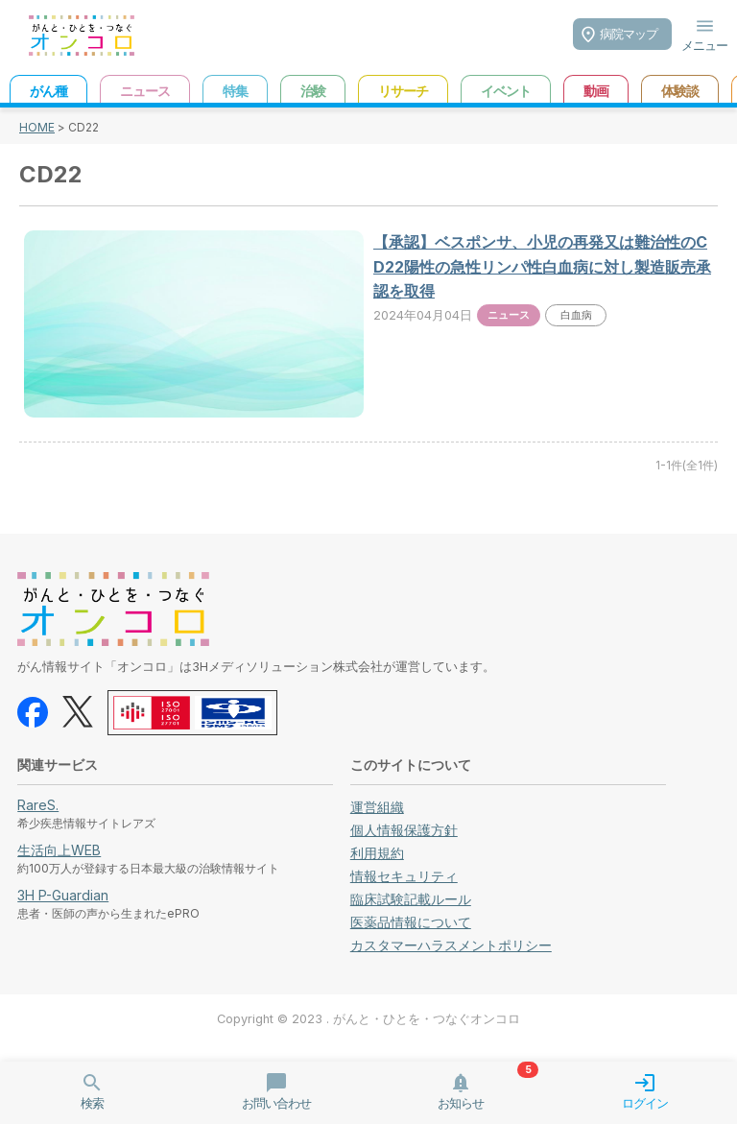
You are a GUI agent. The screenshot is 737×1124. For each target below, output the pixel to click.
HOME (37, 127)
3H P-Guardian (62, 895)
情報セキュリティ (404, 876)
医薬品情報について (410, 922)
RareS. (38, 805)
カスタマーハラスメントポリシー (451, 945)
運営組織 (377, 807)
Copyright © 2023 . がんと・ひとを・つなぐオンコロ (368, 1019)
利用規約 (377, 853)
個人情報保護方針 (404, 830)
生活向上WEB (59, 850)
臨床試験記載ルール (410, 899)
